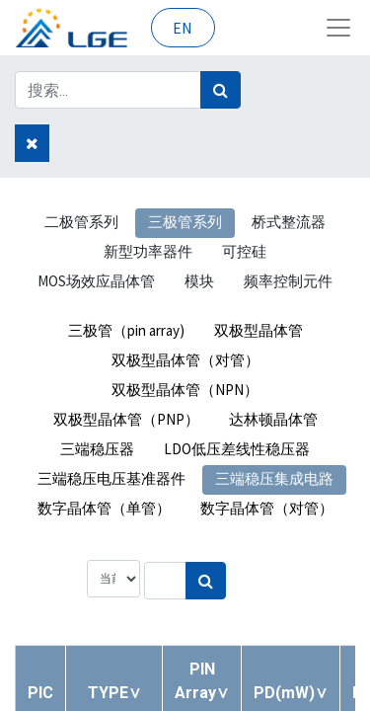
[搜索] (220, 90)
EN (182, 28)
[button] (114, 692)
